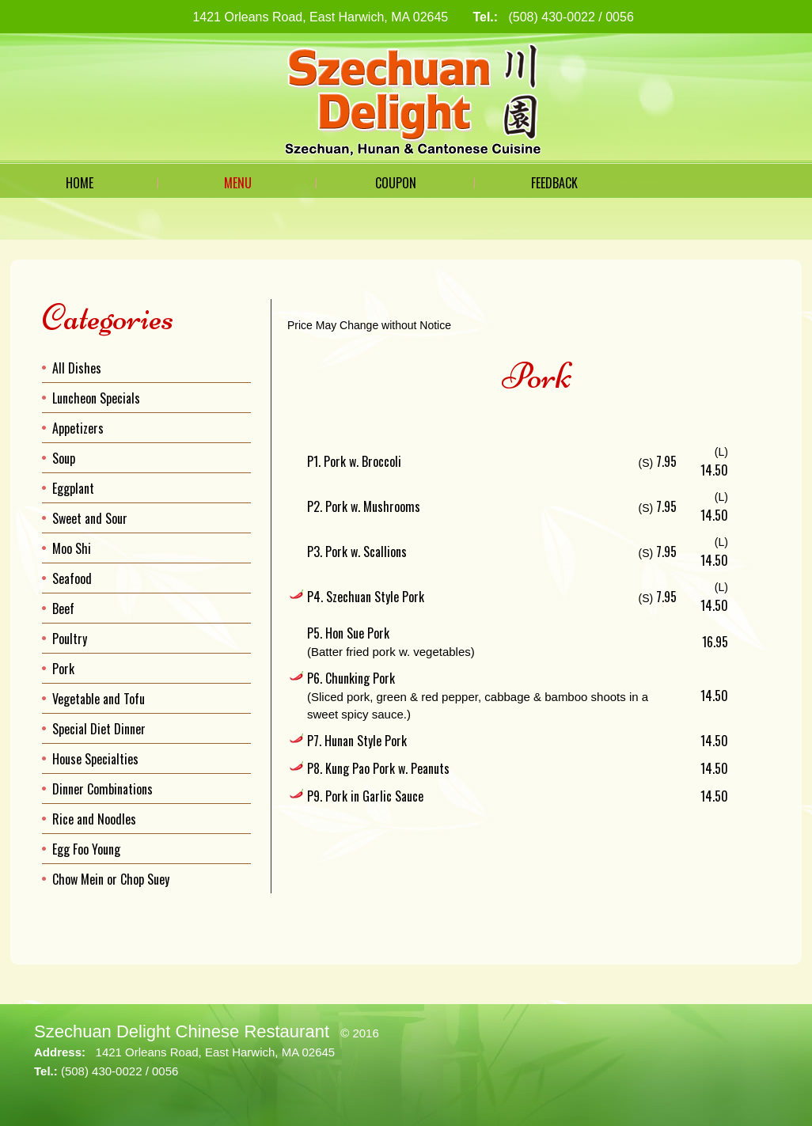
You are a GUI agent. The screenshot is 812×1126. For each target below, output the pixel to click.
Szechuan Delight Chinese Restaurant (181, 1031)
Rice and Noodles (94, 818)
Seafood (72, 578)
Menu (238, 182)
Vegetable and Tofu (98, 698)
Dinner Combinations (102, 788)
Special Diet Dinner (99, 728)
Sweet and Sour (89, 518)
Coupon (395, 182)
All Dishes (76, 367)
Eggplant (73, 488)
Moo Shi (71, 548)
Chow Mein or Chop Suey (110, 879)
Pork (63, 668)
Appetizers (78, 428)
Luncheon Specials (96, 398)
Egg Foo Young (86, 849)
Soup (63, 458)
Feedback (554, 182)
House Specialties (95, 758)
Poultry (69, 638)
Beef (63, 608)
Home (79, 182)
